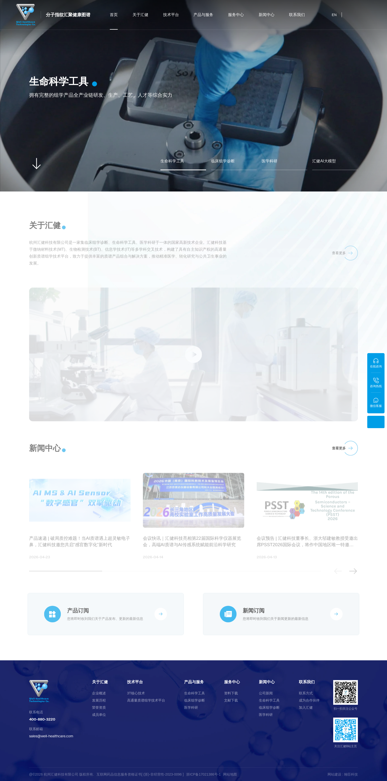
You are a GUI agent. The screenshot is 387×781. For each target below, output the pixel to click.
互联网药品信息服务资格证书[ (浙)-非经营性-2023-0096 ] (140, 774)
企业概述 (99, 693)
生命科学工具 (194, 693)
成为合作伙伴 (309, 700)
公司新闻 (266, 693)
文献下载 (231, 700)
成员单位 (99, 714)
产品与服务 (203, 15)
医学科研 (191, 707)
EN (334, 15)
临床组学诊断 (194, 700)
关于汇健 (140, 15)
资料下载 (231, 693)
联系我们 (297, 15)
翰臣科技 (351, 774)
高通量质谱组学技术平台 (146, 700)
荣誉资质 (99, 707)
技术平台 (171, 15)
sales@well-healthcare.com (51, 736)
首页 (114, 21)
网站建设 (334, 774)
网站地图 (230, 774)
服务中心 (236, 15)
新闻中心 (266, 15)
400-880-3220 (42, 719)
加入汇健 (306, 707)
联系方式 (306, 693)
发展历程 (99, 700)
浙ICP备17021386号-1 (203, 774)
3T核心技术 (136, 693)
